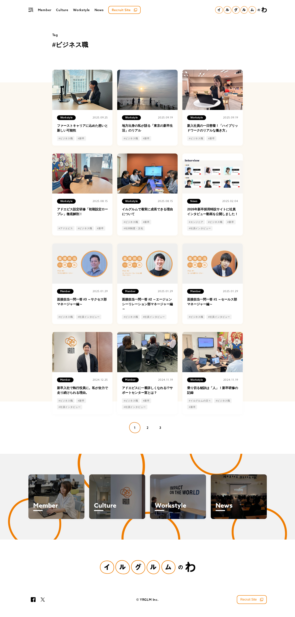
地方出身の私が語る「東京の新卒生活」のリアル (147, 128)
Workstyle (81, 10)
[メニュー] (31, 10)
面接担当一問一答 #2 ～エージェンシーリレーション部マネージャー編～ (147, 304)
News (99, 10)
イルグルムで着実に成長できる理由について (147, 212)
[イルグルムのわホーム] (241, 10)
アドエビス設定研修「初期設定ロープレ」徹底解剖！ (82, 212)
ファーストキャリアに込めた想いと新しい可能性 (82, 128)
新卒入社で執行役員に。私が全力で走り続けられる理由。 (82, 390)
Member (44, 10)
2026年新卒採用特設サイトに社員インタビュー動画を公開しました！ (212, 212)
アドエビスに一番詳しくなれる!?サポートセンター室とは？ (147, 390)
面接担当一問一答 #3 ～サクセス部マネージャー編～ (82, 302)
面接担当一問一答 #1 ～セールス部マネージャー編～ (212, 302)
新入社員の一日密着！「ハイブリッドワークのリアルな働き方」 (212, 128)
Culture (62, 10)
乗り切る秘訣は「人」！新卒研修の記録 (212, 390)
